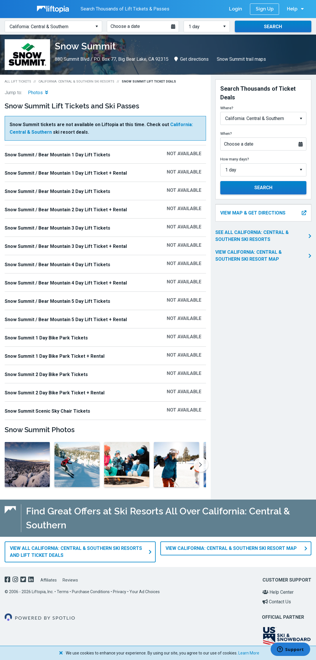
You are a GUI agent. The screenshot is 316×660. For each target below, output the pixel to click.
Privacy (119, 591)
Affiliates (48, 580)
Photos (38, 92)
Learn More (248, 653)
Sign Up (265, 9)
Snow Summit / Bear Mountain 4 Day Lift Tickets (57, 264)
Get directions (191, 59)
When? (226, 133)
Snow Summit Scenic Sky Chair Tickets (47, 411)
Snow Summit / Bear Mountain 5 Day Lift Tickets (57, 301)
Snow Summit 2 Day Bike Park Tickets (46, 374)
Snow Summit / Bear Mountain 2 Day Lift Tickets (57, 191)
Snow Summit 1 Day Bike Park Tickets (46, 338)
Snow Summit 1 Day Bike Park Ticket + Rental (54, 356)
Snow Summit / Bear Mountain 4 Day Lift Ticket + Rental (66, 283)
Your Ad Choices (144, 591)
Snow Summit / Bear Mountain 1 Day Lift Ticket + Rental (66, 173)
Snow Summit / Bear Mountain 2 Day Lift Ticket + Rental (66, 209)
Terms (63, 591)
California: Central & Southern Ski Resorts (76, 81)
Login (235, 9)
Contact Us (276, 601)
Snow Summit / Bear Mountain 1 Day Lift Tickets (57, 155)
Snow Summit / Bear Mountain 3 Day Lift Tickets (57, 228)
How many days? (234, 159)
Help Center (278, 592)
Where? (226, 107)
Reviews (70, 580)
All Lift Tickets (18, 81)
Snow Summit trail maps (241, 59)
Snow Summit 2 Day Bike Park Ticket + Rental (54, 393)
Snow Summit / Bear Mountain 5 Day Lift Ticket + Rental (66, 319)
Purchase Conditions (91, 591)
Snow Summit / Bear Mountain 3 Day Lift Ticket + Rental (66, 246)
